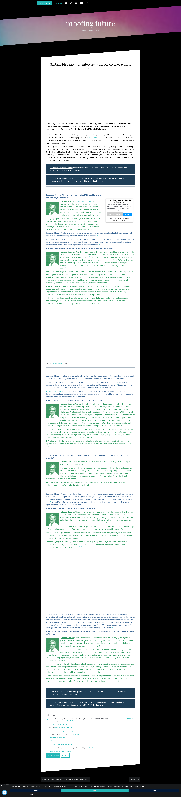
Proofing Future (88, 68)
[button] (97, 235)
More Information (115, 214)
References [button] (51, 715)
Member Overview (44, 3)
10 (47, 751)
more (154, 791)
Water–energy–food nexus (60, 724)
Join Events (59, 3)
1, (47, 719)
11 (47, 721)
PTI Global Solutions (99, 68)
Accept (127, 214)
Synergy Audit (135, 779)
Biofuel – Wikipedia (55, 741)
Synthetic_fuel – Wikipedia (57, 738)
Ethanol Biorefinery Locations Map (62, 731)
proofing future (90, 23)
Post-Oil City (70, 721)
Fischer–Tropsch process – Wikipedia (60, 751)
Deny (36, 791)
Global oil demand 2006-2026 (63, 727)
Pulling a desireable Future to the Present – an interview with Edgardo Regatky (65, 779)
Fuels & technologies (74, 734)
